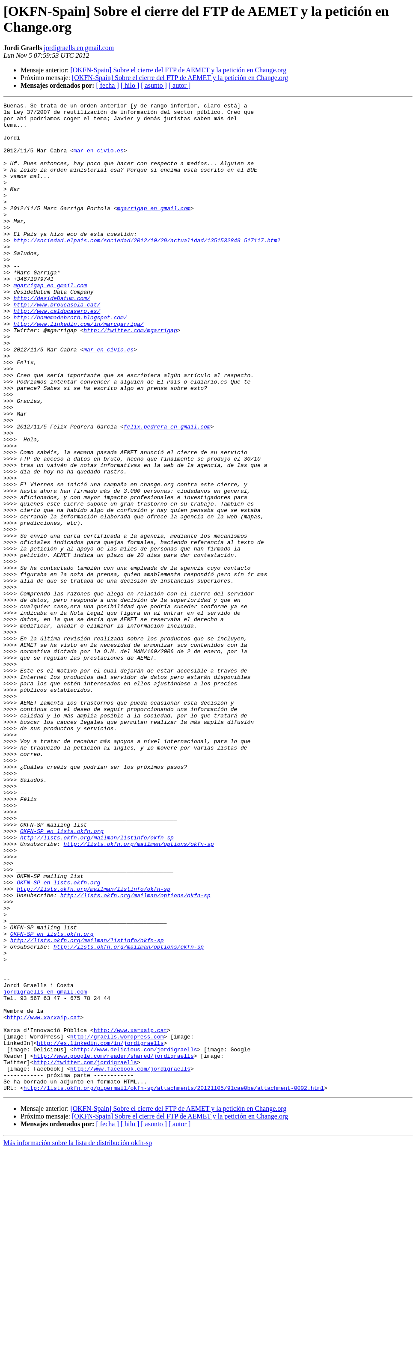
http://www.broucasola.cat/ (56, 345)
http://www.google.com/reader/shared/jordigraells (113, 1247)
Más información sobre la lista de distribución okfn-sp (77, 1340)
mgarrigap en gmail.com (153, 230)
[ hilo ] (130, 85)
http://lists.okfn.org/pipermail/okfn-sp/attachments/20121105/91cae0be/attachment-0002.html (174, 1285)
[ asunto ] (153, 85)
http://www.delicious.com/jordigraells (135, 1239)
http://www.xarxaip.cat (43, 1201)
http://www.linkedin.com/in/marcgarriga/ (78, 368)
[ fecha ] (107, 85)
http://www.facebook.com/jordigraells (130, 1262)
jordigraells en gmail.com (79, 47)
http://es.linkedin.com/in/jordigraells (100, 1231)
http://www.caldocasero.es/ (56, 353)
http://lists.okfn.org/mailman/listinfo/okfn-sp (97, 985)
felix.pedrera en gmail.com (167, 492)
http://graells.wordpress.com (116, 1224)
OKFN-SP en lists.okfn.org (62, 977)
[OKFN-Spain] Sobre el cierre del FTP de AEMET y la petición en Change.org (178, 70)
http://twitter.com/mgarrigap (130, 376)
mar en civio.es (99, 160)
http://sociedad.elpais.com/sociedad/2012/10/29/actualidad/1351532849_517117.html (146, 268)
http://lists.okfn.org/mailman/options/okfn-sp (138, 993)
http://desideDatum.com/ (51, 338)
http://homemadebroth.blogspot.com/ (70, 361)
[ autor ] (180, 85)
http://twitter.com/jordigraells (85, 1255)
